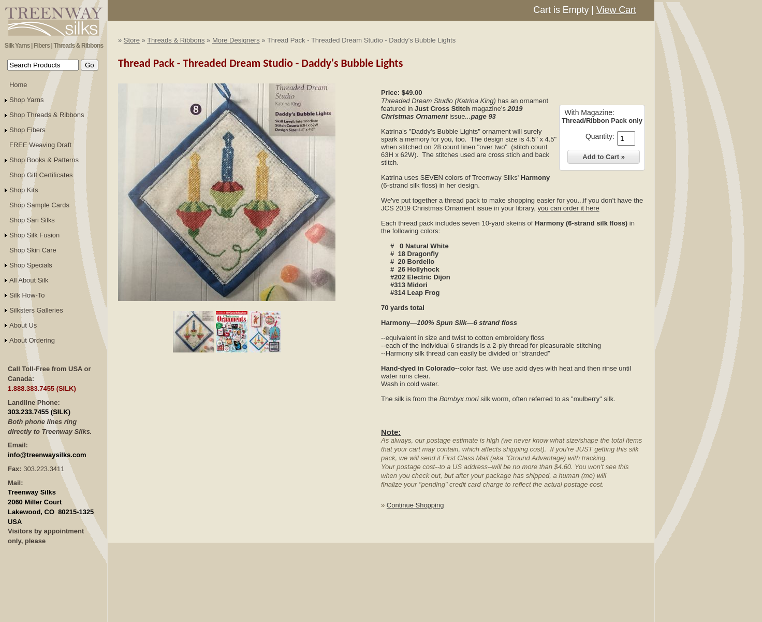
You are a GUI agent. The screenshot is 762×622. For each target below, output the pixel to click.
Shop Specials (30, 265)
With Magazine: (589, 112)
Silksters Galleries (36, 310)
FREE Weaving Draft (40, 145)
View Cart (616, 10)
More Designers (236, 40)
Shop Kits (23, 190)
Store (132, 40)
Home (18, 85)
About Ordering (32, 340)
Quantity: (599, 136)
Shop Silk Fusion (34, 235)
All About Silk (29, 280)
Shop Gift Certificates (40, 175)
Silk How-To (27, 295)
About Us (23, 325)
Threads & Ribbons (175, 40)
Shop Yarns (26, 100)
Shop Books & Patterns (44, 160)
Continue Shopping (415, 505)
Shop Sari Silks (32, 220)
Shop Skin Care (32, 250)
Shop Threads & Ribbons (46, 115)
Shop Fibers (27, 130)
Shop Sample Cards (39, 205)
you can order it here (568, 208)
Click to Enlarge (226, 306)
